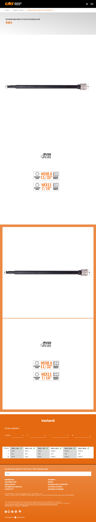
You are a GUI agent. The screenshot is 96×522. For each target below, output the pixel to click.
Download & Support (58, 484)
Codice (7, 435)
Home (7, 10)
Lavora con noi (55, 487)
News (50, 482)
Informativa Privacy (9, 506)
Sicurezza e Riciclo (13, 487)
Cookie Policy (17, 506)
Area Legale (10, 484)
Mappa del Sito (25, 506)
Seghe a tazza (18, 10)
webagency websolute (15, 517)
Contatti (9, 489)
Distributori (10, 482)
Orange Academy (55, 489)
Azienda (51, 479)
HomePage (9, 479)
